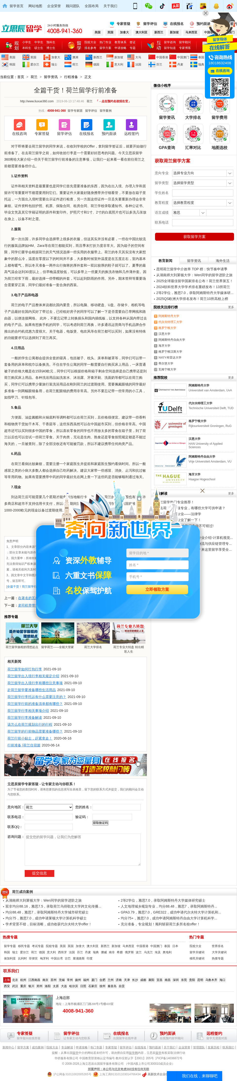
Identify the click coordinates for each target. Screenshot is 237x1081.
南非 (112, 952)
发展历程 (213, 1047)
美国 (12, 57)
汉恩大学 (164, 334)
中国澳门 (183, 57)
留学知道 (170, 48)
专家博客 (185, 48)
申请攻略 (120, 48)
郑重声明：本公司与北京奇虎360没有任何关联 (118, 1069)
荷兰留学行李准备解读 (24, 718)
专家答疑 (123, 24)
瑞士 (54, 64)
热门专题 (196, 937)
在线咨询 (19, 133)
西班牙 (62, 952)
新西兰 (97, 57)
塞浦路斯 (79, 958)
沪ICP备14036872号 (168, 1058)
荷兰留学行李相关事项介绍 (28, 711)
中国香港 (162, 57)
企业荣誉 (54, 6)
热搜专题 (10, 937)
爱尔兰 (34, 64)
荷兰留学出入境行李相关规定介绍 (33, 676)
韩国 (12, 64)
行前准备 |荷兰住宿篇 (23, 745)
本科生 (26, 48)
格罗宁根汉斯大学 (170, 351)
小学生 (26, 42)
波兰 (139, 952)
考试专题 (38, 946)
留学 (76, 1053)
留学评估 (150, 24)
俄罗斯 (129, 952)
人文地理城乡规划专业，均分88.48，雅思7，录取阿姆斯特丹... (169, 906)
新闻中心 (8, 1047)
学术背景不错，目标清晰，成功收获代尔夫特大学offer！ (48, 924)
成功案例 (38, 1047)
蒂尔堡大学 (165, 363)
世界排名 (218, 946)
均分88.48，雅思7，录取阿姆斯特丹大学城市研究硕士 (47, 912)
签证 (133, 42)
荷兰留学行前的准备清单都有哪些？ (35, 704)
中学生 (38, 42)
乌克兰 (148, 952)
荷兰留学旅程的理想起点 (22, 635)
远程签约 (131, 133)
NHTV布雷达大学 (169, 357)
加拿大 (55, 57)
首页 (20, 77)
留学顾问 (185, 42)
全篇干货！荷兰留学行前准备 (26, 586)
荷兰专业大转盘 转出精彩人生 (128, 637)
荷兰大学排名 (93, 635)
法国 (138, 64)
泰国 (201, 57)
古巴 (68, 958)
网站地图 (35, 6)
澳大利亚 (93, 946)
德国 (96, 64)
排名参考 (90, 48)
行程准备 (71, 77)
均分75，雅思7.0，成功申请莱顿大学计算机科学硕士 (46, 918)
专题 (133, 48)
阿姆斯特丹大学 (168, 316)
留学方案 (105, 48)
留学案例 (106, 110)
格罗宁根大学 (167, 328)
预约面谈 (109, 133)
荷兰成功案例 (22, 892)
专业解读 (67, 1047)
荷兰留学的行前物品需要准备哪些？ (35, 731)
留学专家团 (75, 110)
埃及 (158, 952)
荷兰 (75, 64)
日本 (175, 946)
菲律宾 (33, 958)
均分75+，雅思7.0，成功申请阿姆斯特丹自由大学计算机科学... (169, 918)
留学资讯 (51, 77)
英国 (33, 57)
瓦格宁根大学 (167, 369)
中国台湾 (57, 958)
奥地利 (167, 952)
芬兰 (159, 64)
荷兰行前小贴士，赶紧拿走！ (29, 738)
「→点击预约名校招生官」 (113, 101)
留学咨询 (170, 42)
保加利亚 (10, 958)
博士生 (50, 48)
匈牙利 (44, 958)
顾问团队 (73, 6)
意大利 (118, 64)
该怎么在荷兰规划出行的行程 (29, 724)
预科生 (50, 42)
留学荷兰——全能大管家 (57, 635)
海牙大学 (164, 345)
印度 (90, 958)
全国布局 (92, 6)
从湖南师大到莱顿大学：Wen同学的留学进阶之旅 (194, 275)
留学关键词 (197, 952)
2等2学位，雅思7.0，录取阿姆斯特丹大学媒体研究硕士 (163, 900)
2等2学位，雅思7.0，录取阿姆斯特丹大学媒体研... (195, 293)
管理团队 (199, 1047)
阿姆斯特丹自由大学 (171, 339)
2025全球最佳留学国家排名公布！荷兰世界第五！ (194, 281)
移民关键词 (197, 958)
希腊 (120, 952)
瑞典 (201, 64)
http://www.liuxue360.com (37, 101)
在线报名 (177, 24)
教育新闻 (165, 261)
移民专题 (24, 946)
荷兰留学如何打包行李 (24, 669)
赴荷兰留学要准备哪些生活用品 (31, 690)
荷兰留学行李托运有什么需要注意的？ (36, 697)
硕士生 (38, 48)
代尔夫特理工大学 (170, 322)
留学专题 (10, 946)
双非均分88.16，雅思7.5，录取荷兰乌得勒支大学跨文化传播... (53, 906)
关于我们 (110, 6)
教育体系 (120, 42)
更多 (231, 307)
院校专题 (52, 946)
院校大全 (90, 42)
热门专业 (105, 42)
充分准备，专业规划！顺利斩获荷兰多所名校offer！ (160, 924)
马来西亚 (128, 946)
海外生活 (223, 261)
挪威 (104, 952)
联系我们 (228, 1047)
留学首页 (16, 6)
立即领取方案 (157, 589)
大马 (138, 57)
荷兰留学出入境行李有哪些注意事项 (35, 683)
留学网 (133, 1053)
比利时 (22, 958)
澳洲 (75, 57)
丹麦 (180, 64)
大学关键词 (219, 952)
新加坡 (118, 57)
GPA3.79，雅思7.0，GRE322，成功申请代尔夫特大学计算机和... (171, 912)
